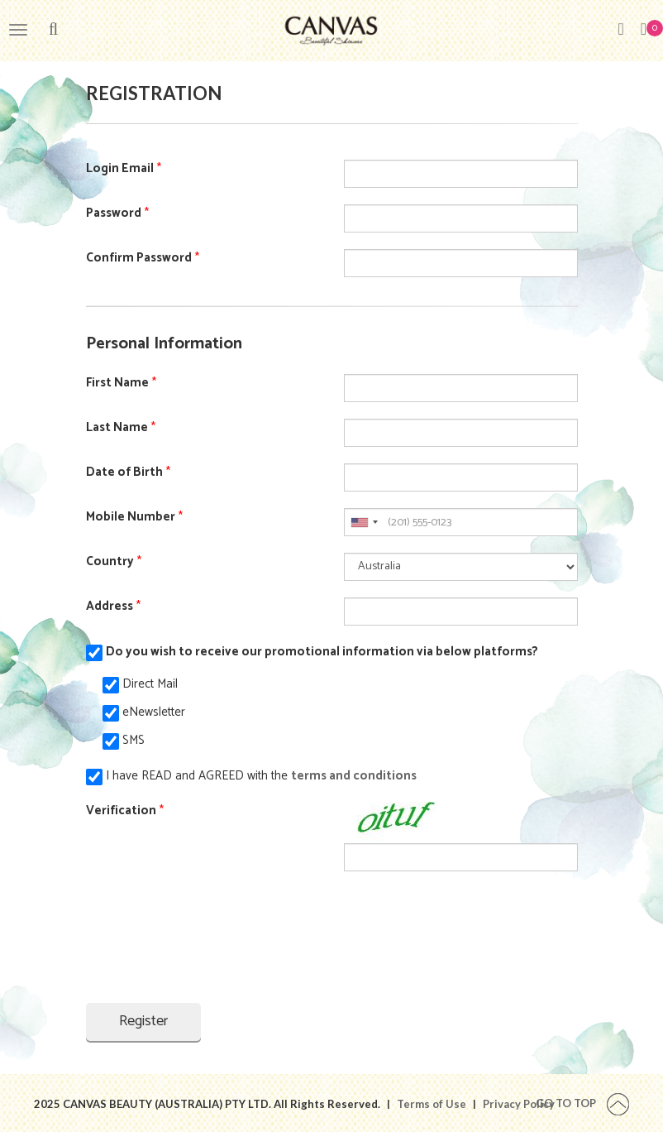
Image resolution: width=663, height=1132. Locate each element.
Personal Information (164, 344)
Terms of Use (431, 1103)
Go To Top (582, 1103)
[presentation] (211, 936)
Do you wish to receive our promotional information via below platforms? (322, 652)
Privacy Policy (519, 1103)
